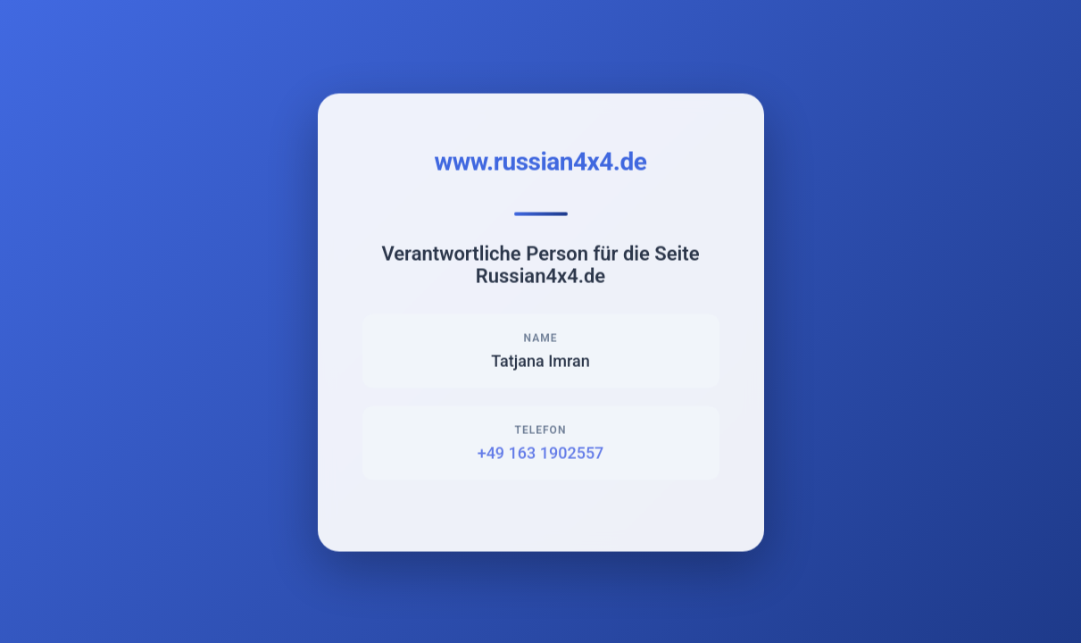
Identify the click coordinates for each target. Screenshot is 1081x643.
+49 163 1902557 (541, 453)
